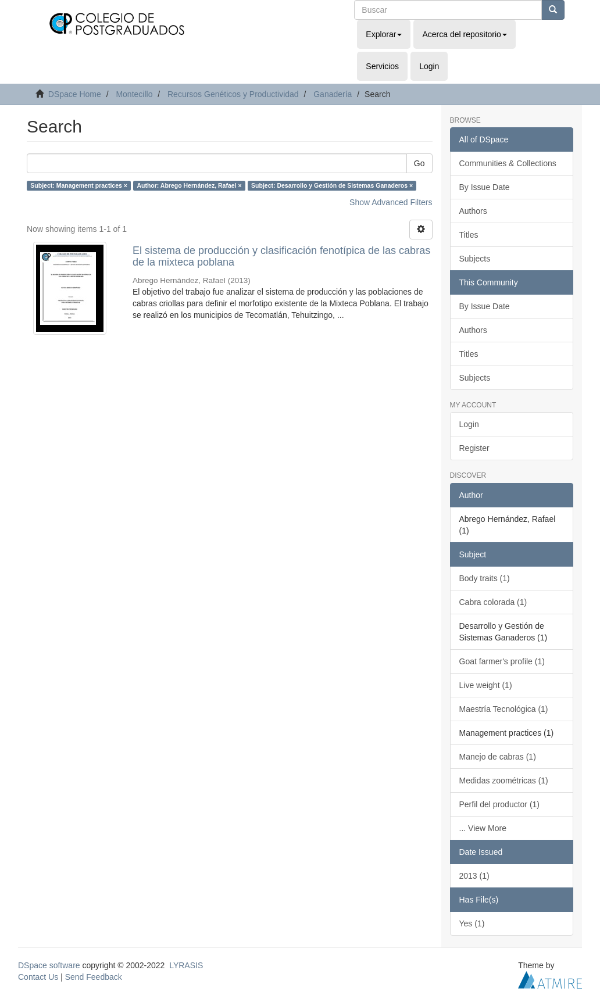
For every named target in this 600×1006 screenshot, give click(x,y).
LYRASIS (186, 965)
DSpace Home (74, 94)
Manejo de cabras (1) (497, 756)
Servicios (382, 66)
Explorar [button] (384, 34)
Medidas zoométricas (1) (503, 780)
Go (419, 163)
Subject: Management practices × (78, 185)
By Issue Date (484, 187)
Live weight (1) (485, 685)
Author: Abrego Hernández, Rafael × (189, 185)
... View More (482, 828)
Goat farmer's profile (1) (502, 661)
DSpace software (49, 965)
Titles (468, 234)
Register (474, 448)
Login (469, 424)
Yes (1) (472, 923)
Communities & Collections (507, 163)
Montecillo (134, 94)
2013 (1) (474, 875)
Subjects (475, 258)
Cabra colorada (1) (493, 602)
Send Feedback (93, 977)
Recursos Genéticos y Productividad (233, 94)
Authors (473, 211)
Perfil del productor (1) (499, 804)
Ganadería (332, 94)
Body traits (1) (484, 578)
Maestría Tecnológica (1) (503, 709)
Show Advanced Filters (390, 202)
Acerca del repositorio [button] (464, 34)
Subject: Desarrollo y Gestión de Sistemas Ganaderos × (332, 185)
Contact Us (38, 977)
